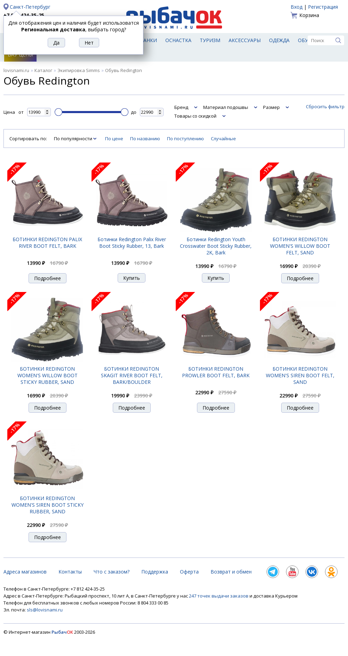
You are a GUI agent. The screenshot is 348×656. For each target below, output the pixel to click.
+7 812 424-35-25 (23, 15)
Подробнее (47, 278)
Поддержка (154, 571)
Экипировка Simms (78, 70)
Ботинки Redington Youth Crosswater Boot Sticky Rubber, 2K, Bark (216, 246)
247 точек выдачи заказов (219, 596)
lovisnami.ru (16, 70)
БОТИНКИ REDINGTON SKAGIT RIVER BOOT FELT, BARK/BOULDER (132, 375)
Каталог (43, 70)
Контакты (70, 571)
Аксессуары (245, 40)
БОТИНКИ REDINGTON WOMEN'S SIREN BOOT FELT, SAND (300, 375)
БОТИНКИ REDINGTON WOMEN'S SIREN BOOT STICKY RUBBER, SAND (47, 505)
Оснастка (178, 40)
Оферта (189, 571)
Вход (296, 6)
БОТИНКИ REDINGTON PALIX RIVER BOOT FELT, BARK (47, 242)
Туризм (210, 40)
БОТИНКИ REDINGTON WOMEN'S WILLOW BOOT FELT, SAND (300, 246)
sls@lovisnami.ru (45, 610)
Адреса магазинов (25, 571)
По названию (145, 138)
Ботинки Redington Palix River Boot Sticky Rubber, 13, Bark (131, 242)
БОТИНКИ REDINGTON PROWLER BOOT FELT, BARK (216, 372)
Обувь (306, 40)
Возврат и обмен (231, 571)
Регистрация (323, 6)
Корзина (309, 15)
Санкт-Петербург (30, 6)
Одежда (279, 40)
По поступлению (185, 138)
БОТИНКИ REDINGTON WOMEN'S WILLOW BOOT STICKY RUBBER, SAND (47, 375)
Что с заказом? (111, 571)
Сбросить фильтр (325, 106)
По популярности (73, 138)
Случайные (223, 138)
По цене (114, 138)
